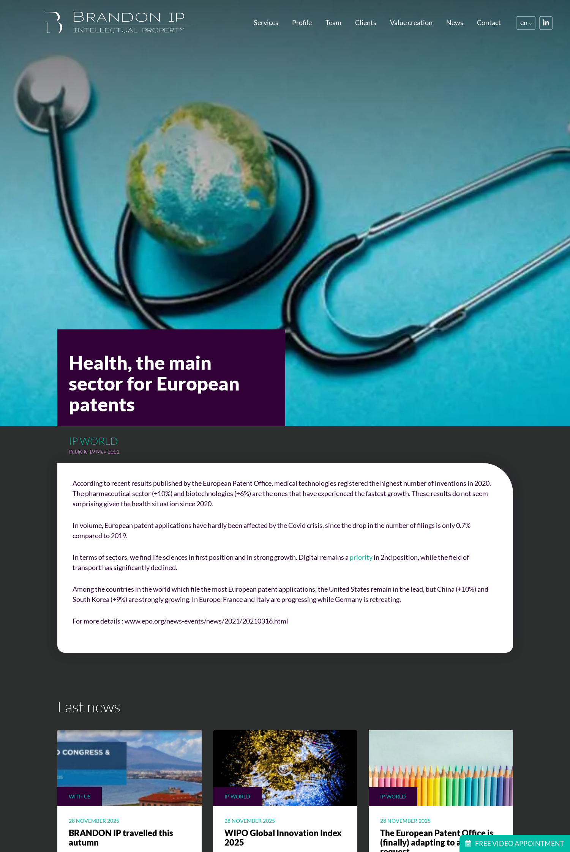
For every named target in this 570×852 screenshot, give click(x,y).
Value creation (411, 22)
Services (266, 22)
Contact (489, 22)
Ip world (93, 441)
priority (361, 557)
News (454, 22)
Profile (302, 22)
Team (333, 22)
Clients (365, 22)
